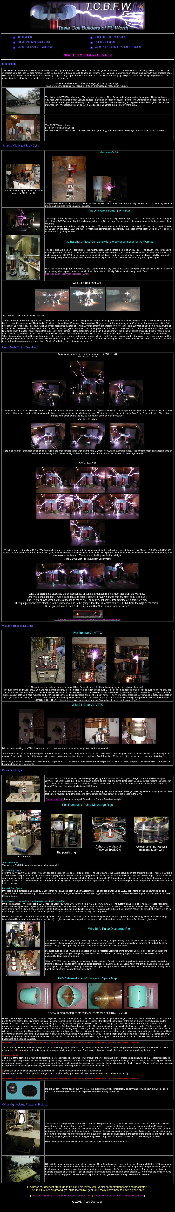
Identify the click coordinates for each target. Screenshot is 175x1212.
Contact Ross (84, 1195)
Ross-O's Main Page (42, 1195)
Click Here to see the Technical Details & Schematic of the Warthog (88, 619)
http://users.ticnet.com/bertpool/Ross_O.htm (67, 274)
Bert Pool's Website (133, 1195)
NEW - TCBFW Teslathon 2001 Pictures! (88, 55)
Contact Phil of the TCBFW (107, 1195)
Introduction (8, 63)
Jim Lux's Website (55, 799)
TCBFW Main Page (65, 1195)
